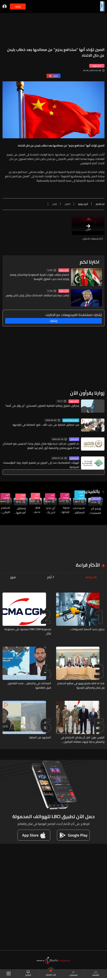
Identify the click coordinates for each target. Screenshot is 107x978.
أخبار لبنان (74, 439)
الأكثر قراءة (88, 565)
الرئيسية (95, 974)
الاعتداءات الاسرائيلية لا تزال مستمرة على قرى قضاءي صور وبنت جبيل (79, 510)
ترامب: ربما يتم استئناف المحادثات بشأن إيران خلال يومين (37, 295)
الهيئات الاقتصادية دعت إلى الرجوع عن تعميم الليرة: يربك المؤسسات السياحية (41, 464)
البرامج (28, 973)
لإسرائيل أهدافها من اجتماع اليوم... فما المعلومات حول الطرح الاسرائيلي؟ (20, 510)
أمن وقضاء (65, 496)
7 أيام (50, 577)
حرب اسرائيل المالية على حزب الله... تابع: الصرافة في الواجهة (46, 425)
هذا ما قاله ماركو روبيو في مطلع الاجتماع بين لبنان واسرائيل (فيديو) (80, 685)
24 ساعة (91, 577)
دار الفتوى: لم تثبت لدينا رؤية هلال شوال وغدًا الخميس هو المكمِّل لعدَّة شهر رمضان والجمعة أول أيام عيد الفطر (41, 445)
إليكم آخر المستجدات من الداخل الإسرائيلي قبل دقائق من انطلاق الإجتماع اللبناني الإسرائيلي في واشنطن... (94, 510)
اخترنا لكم (89, 262)
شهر (13, 577)
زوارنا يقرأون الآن (87, 393)
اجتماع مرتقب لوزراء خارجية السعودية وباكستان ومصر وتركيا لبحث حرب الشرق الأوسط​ (39, 276)
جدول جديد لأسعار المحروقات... (86, 629)
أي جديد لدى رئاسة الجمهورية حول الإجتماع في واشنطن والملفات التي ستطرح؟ (49, 510)
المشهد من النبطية (40, 737)
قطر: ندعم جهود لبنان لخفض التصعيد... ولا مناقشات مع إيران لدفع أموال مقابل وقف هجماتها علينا (34, 509)
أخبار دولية (63, 270)
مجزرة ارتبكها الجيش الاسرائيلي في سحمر (64, 509)
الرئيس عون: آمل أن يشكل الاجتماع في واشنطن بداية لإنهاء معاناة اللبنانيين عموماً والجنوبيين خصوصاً (82, 739)
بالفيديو (91, 491)
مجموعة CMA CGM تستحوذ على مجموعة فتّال (28, 631)
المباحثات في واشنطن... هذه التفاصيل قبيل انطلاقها (29, 685)
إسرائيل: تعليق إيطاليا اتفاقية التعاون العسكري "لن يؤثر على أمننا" (42, 405)
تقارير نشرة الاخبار (70, 420)
